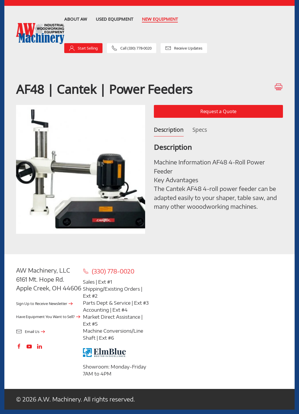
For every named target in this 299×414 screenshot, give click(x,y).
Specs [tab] (199, 130)
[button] (80, 169)
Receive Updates (183, 48)
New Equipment (160, 19)
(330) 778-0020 (108, 271)
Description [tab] (169, 130)
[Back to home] (40, 33)
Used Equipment (114, 19)
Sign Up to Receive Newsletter (41, 304)
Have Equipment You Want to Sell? (45, 317)
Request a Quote (218, 111)
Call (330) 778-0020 (132, 48)
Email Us (27, 332)
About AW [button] (75, 19)
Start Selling (83, 48)
